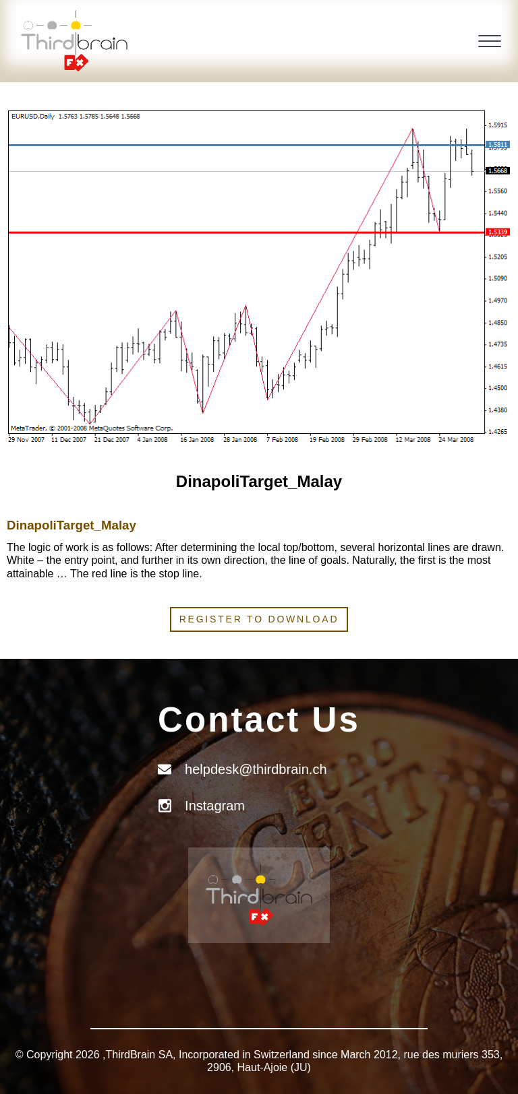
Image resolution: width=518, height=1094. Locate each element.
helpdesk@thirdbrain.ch (255, 769)
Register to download (259, 619)
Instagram (215, 805)
